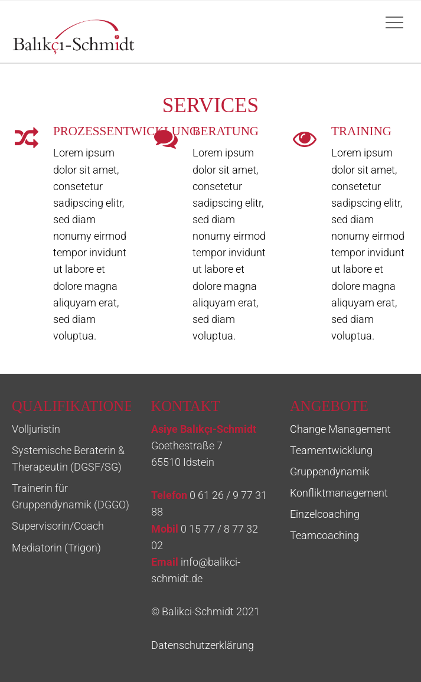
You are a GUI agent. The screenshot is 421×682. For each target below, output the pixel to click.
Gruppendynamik (330, 472)
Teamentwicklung (331, 450)
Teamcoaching (324, 535)
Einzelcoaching (325, 514)
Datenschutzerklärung (202, 645)
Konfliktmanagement (339, 493)
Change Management (340, 429)
